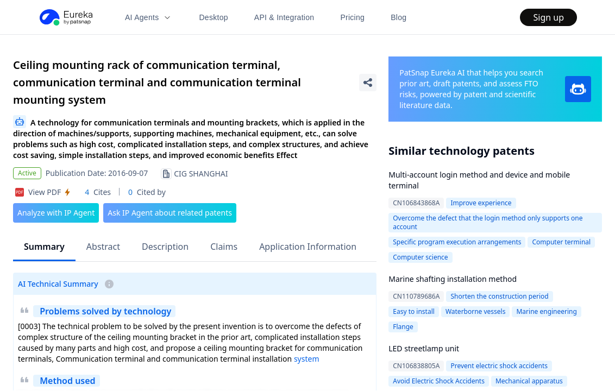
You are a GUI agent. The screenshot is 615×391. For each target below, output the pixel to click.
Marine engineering (546, 311)
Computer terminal (561, 242)
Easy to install (414, 311)
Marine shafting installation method (452, 279)
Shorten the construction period (499, 296)
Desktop (213, 17)
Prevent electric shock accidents (499, 365)
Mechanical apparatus (529, 381)
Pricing (352, 17)
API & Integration (284, 17)
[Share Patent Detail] (367, 82)
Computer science (420, 257)
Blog (398, 17)
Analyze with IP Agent (56, 212)
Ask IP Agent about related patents (170, 212)
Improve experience (480, 202)
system (306, 359)
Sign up (548, 17)
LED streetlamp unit (423, 348)
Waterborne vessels (475, 311)
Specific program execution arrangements (457, 242)
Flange (403, 326)
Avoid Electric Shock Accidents (439, 381)
